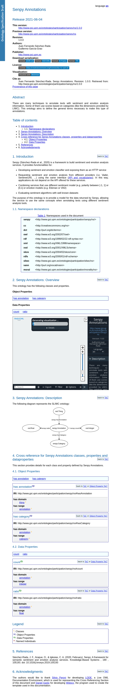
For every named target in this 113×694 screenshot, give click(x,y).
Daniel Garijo (43, 683)
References (27, 145)
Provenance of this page (25, 86)
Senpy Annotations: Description (37, 134)
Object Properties (38, 139)
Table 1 (41, 215)
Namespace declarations (42, 129)
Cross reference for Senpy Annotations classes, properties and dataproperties (61, 137)
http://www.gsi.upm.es (29, 54)
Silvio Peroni (59, 677)
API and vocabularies (80, 177)
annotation (24, 509)
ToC (106, 156)
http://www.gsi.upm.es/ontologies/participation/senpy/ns (47, 34)
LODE (88, 677)
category (23, 539)
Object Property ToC (98, 486)
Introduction (27, 126)
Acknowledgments (30, 147)
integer (22, 584)
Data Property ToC (99, 561)
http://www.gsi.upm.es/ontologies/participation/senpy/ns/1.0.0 (50, 28)
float (21, 613)
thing (21, 502)
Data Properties (37, 142)
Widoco (70, 683)
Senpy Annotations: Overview (36, 131)
